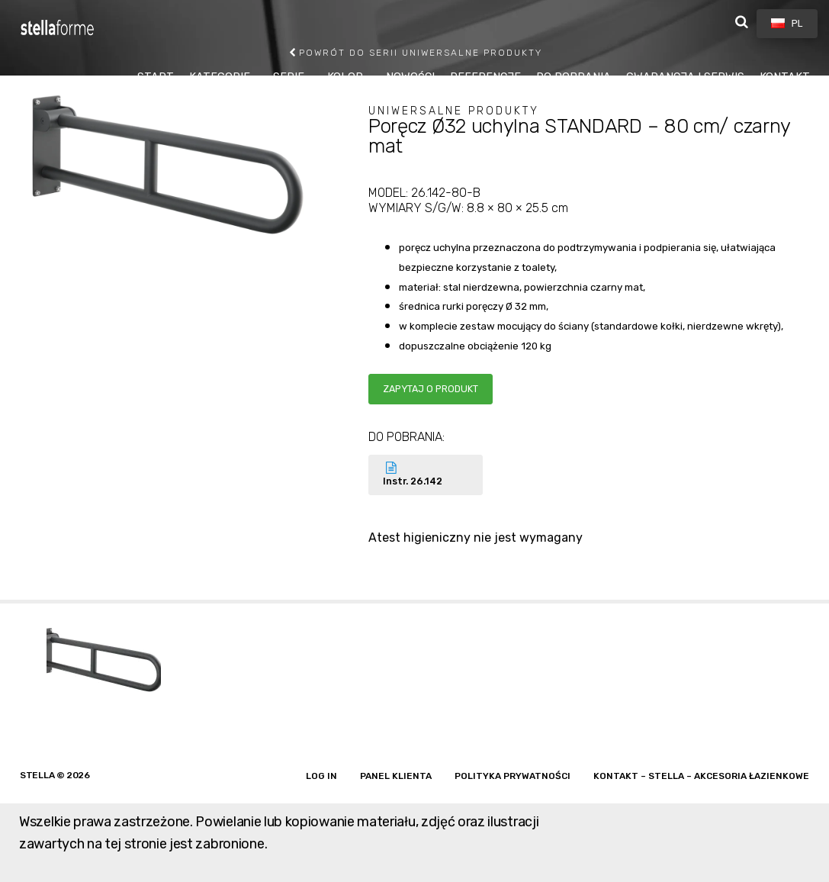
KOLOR (345, 77)
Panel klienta (396, 776)
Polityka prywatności (512, 776)
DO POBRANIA (573, 77)
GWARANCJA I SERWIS (685, 77)
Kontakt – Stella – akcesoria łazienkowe (701, 776)
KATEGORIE (219, 77)
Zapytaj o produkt (430, 388)
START (155, 77)
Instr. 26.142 (425, 474)
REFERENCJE (485, 77)
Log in (321, 776)
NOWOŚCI (410, 77)
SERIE (288, 77)
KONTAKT (785, 77)
